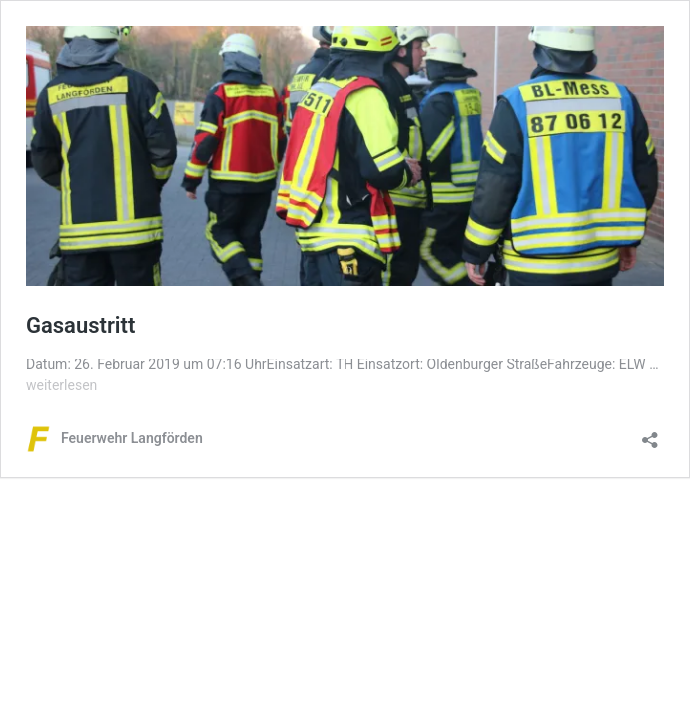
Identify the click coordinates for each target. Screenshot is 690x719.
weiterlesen (61, 385)
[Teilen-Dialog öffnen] (650, 433)
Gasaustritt (80, 325)
